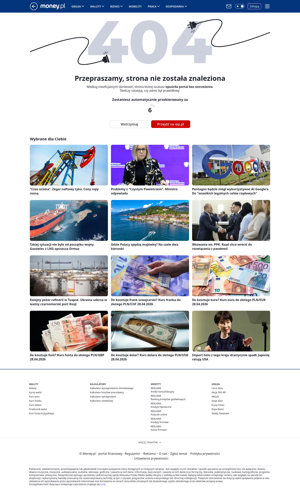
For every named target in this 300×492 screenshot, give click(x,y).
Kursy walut (35, 392)
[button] (267, 6)
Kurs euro (34, 396)
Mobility (135, 6)
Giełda (76, 6)
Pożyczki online (159, 414)
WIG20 (215, 396)
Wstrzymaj (129, 124)
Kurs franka (35, 400)
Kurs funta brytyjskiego (41, 413)
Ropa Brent (218, 409)
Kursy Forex (218, 405)
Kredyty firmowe (160, 422)
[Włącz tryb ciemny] (240, 6)
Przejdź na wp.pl (170, 124)
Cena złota (217, 388)
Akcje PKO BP (219, 392)
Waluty (95, 6)
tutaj (102, 484)
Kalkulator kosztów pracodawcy (107, 392)
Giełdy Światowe (220, 413)
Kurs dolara (35, 405)
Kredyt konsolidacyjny (162, 391)
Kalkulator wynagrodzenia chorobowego (111, 388)
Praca (152, 6)
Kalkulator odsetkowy (101, 400)
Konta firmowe (159, 429)
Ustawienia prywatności (150, 458)
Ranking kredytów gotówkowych (168, 399)
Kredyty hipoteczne (161, 407)
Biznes (115, 6)
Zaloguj (254, 6)
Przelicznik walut (38, 409)
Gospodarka (175, 6)
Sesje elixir (217, 400)
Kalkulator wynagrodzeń (103, 396)
